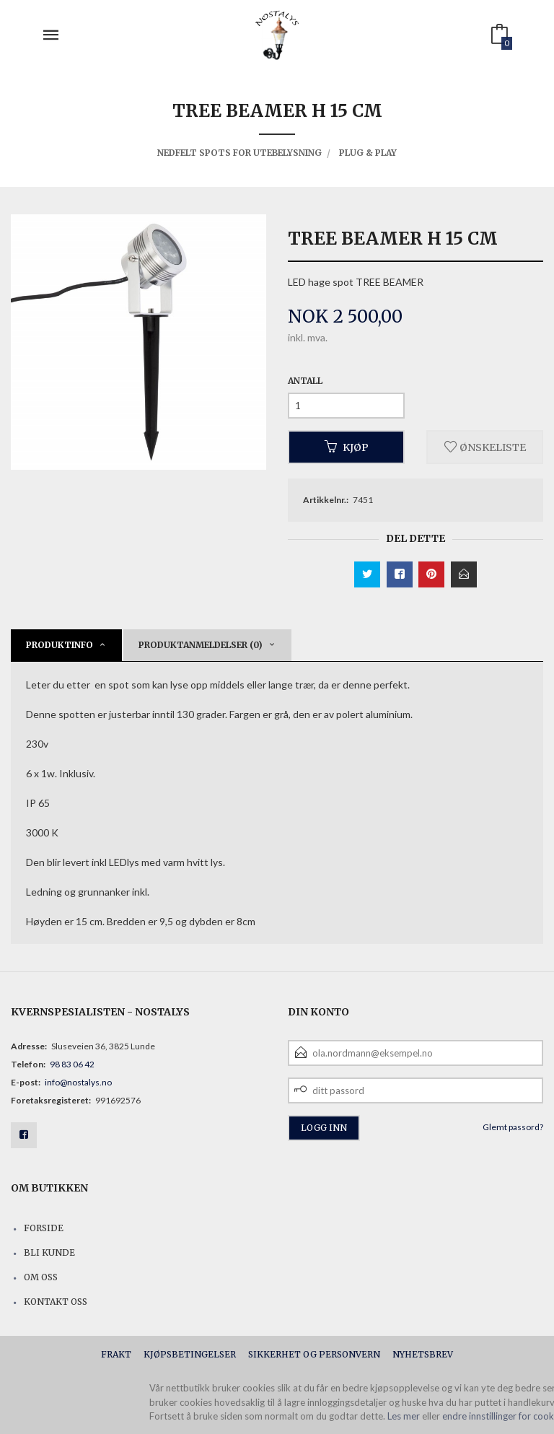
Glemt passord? (513, 1127)
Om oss (41, 1277)
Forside (43, 1228)
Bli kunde (49, 1252)
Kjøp (347, 446)
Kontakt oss (55, 1301)
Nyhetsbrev (422, 1354)
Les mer (403, 1416)
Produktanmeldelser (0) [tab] (200, 644)
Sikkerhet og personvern (314, 1354)
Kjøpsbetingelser (190, 1354)
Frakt (116, 1354)
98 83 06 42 (72, 1064)
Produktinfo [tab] (59, 644)
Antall (305, 380)
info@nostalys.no (78, 1082)
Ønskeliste (485, 446)
